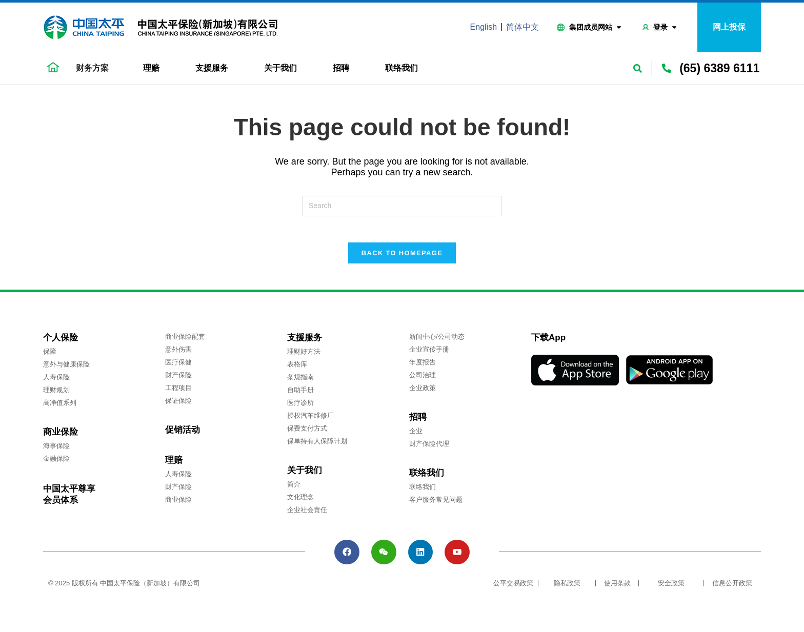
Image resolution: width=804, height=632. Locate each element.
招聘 (343, 68)
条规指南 (300, 382)
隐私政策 (567, 592)
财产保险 (178, 380)
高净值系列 (59, 408)
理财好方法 (303, 356)
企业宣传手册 (429, 354)
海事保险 (56, 451)
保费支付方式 (307, 433)
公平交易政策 (513, 592)
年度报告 (422, 367)
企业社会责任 (307, 515)
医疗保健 (178, 367)
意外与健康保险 (66, 369)
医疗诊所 (300, 408)
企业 (416, 436)
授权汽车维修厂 (310, 420)
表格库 (297, 369)
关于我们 (283, 68)
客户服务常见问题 (436, 504)
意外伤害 (178, 354)
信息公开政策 (732, 592)
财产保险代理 (429, 449)
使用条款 (617, 592)
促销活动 (182, 435)
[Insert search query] (402, 206)
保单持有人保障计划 (317, 446)
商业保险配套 (185, 341)
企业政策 (422, 393)
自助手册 (300, 395)
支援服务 (214, 68)
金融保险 (56, 463)
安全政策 (671, 592)
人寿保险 (56, 382)
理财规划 (56, 395)
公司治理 (422, 380)
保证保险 (178, 406)
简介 (293, 489)
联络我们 (404, 68)
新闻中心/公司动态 (437, 341)
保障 (49, 356)
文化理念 (300, 502)
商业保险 (178, 504)
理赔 (154, 68)
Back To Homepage (402, 258)
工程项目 (178, 393)
